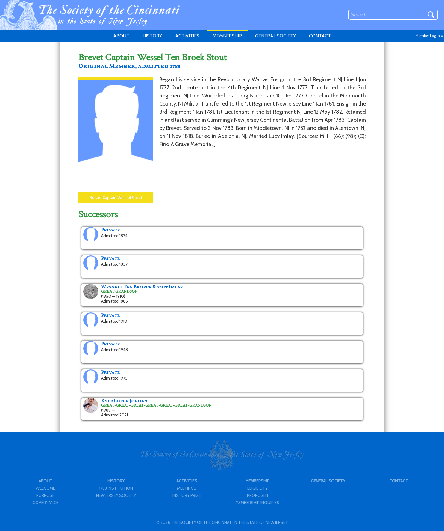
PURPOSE (45, 495)
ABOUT (121, 36)
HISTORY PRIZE (186, 495)
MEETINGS (186, 488)
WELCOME (45, 488)
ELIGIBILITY (257, 488)
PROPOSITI (257, 495)
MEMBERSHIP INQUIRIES (257, 502)
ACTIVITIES (187, 36)
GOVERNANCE (45, 502)
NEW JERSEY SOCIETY (116, 495)
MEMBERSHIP (227, 36)
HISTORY (152, 36)
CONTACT (320, 36)
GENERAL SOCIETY (275, 36)
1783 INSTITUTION (116, 488)
